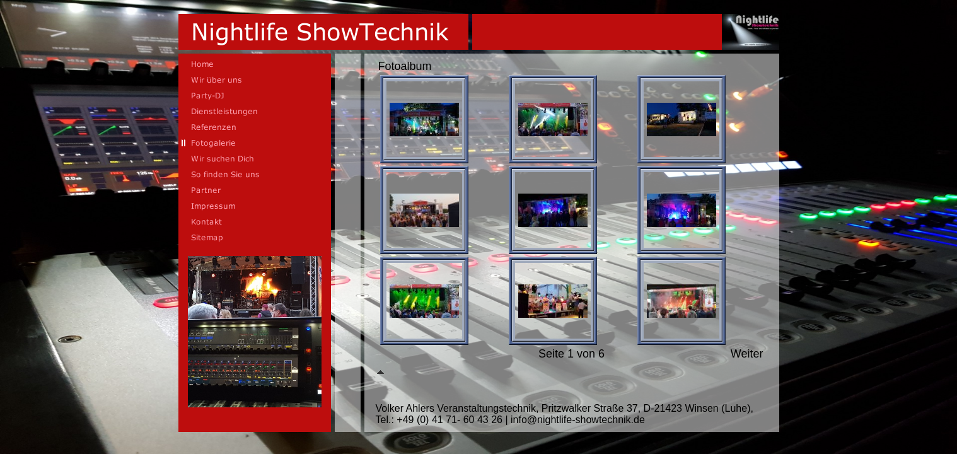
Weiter (747, 353)
